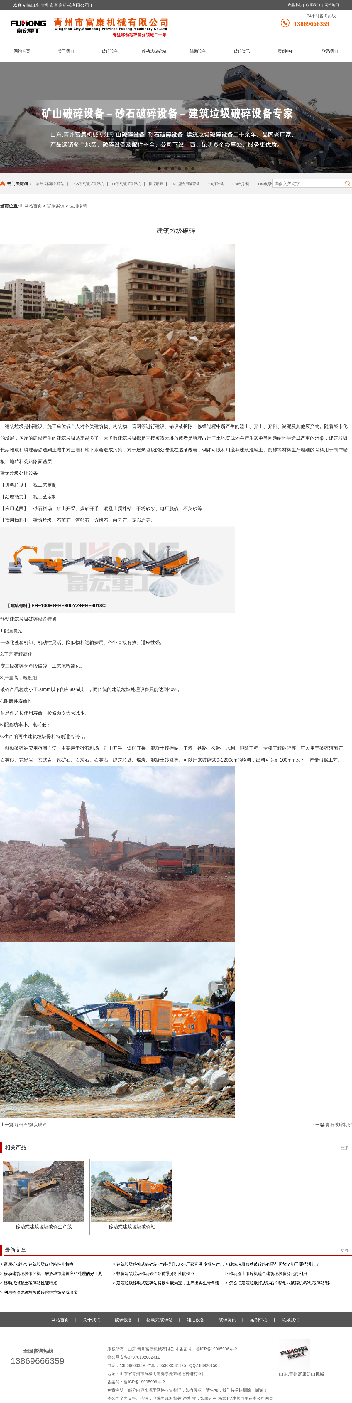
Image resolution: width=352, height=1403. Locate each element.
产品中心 (295, 5)
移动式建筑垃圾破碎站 (132, 1226)
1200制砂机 (240, 184)
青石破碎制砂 (339, 1124)
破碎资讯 (227, 1319)
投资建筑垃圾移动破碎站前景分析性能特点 (155, 1273)
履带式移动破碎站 (50, 184)
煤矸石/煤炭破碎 (31, 1124)
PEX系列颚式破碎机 (88, 184)
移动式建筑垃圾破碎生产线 (44, 1226)
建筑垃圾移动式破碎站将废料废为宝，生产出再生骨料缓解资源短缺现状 (182, 1283)
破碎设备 (123, 1319)
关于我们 (92, 1319)
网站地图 (332, 5)
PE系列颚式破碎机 (126, 184)
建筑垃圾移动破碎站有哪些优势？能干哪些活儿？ (274, 1264)
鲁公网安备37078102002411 (133, 1357)
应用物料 (78, 205)
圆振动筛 (156, 184)
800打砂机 (216, 184)
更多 (345, 1147)
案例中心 (259, 1319)
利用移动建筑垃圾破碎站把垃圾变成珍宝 (41, 1292)
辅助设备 (195, 1319)
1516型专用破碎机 (185, 184)
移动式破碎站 (159, 1319)
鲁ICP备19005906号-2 (217, 1349)
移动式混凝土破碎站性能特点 (30, 1283)
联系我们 (313, 5)
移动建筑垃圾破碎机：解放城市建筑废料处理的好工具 (53, 1273)
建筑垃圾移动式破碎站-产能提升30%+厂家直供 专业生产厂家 (172, 1264)
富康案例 (56, 205)
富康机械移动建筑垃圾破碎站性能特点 (39, 1264)
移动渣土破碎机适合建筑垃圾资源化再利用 (268, 1273)
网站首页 (31, 205)
